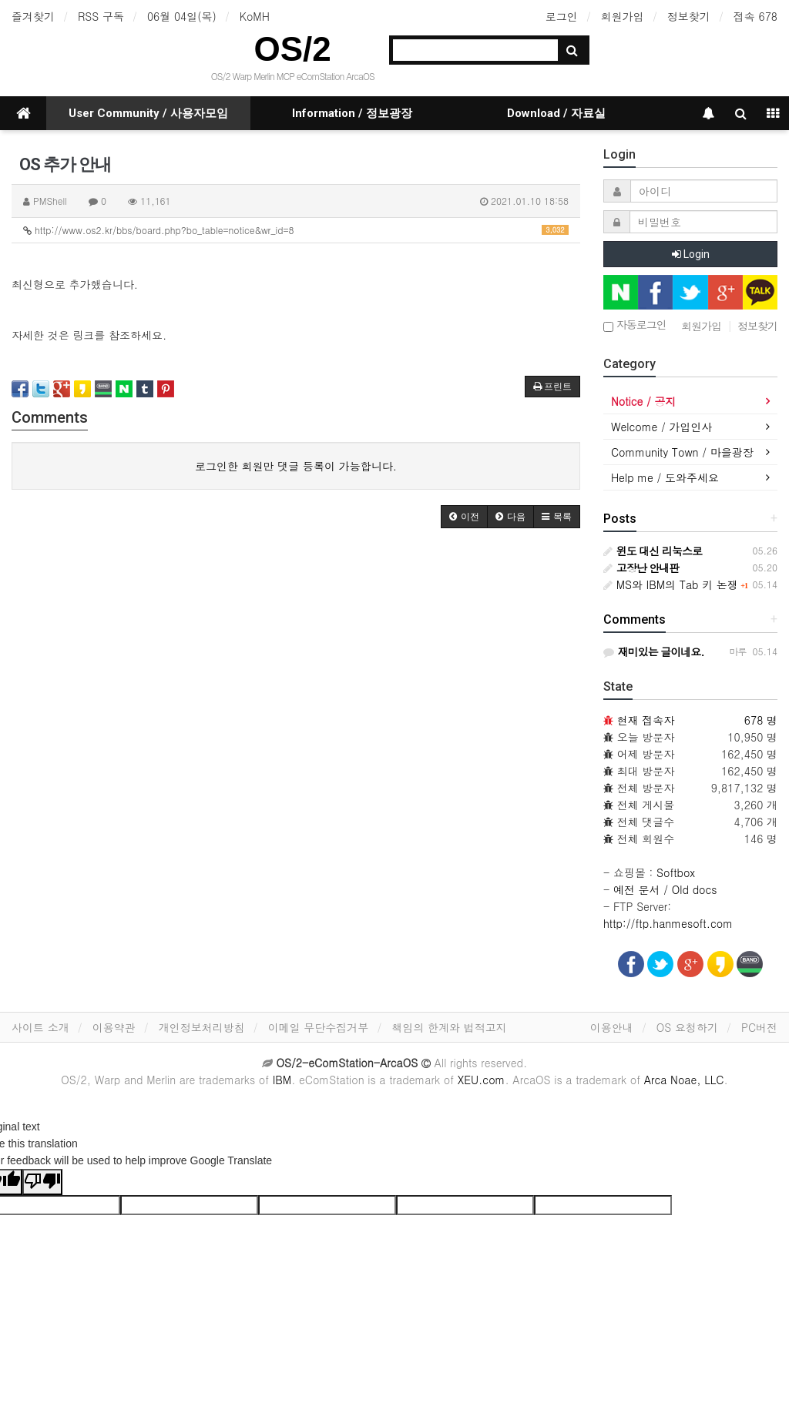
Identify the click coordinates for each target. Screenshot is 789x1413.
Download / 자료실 (556, 113)
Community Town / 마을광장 (682, 452)
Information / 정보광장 (352, 113)
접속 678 (755, 16)
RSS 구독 (101, 16)
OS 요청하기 (687, 1027)
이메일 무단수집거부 (318, 1027)
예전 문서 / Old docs (665, 889)
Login (691, 254)
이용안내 (611, 1027)
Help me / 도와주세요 (665, 477)
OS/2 (292, 49)
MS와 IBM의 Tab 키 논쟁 (670, 584)
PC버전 (759, 1027)
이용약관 (114, 1027)
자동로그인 (634, 325)
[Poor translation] (42, 1182)
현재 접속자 (646, 720)
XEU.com (481, 1079)
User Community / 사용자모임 (148, 113)
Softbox (675, 872)
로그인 (562, 16)
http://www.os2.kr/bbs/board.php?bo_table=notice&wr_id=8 (296, 229)
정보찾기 (688, 16)
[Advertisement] (296, 659)
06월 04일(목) (182, 16)
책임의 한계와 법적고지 (448, 1027)
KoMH (255, 16)
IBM (282, 1079)
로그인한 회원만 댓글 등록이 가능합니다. (296, 466)
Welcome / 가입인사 (662, 426)
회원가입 (622, 16)
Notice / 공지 (644, 401)
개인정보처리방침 (202, 1027)
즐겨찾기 (33, 16)
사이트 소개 (40, 1027)
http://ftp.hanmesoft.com (668, 923)
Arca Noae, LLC (684, 1079)
